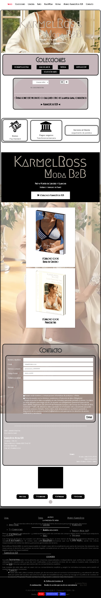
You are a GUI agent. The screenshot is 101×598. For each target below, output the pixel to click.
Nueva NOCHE (81, 67)
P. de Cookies (78, 497)
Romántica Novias (21, 67)
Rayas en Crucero (50, 261)
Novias (58, 4)
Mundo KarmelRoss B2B (73, 4)
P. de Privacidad (59, 497)
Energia (63, 67)
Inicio (10, 4)
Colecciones (20, 4)
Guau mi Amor (44, 67)
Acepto (62, 594)
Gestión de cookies (52, 594)
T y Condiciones (40, 497)
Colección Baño (50, 72)
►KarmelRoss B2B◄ (50, 104)
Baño (39, 4)
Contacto (89, 4)
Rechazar (41, 594)
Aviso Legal (22, 497)
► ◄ (53, 581)
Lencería (31, 4)
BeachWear (48, 4)
